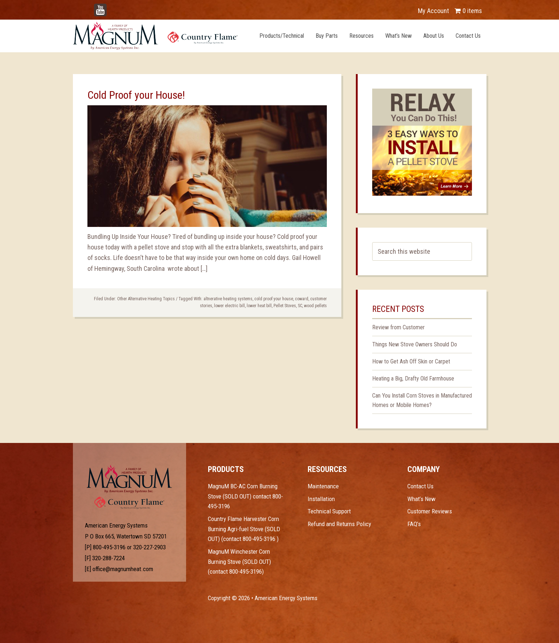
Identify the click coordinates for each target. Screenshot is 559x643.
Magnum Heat (155, 35)
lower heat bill (259, 305)
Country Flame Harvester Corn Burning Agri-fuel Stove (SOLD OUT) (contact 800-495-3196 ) (244, 528)
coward (301, 298)
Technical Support (329, 511)
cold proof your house (273, 298)
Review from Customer (398, 327)
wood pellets (315, 305)
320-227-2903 (149, 547)
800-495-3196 (109, 547)
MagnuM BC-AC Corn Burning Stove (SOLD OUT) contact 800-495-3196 (245, 496)
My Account (433, 11)
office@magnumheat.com (123, 569)
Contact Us (420, 486)
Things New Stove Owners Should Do (414, 344)
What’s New (421, 498)
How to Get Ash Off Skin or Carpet (411, 361)
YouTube (111, 7)
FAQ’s (414, 524)
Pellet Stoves (285, 305)
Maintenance (323, 486)
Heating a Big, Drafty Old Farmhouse (413, 378)
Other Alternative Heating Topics (146, 298)
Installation (321, 498)
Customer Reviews (429, 511)
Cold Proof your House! (136, 95)
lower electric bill (229, 305)
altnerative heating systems (228, 298)
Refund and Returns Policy (339, 524)
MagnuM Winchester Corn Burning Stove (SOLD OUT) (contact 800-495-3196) (239, 561)
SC (300, 305)
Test (129, 479)
